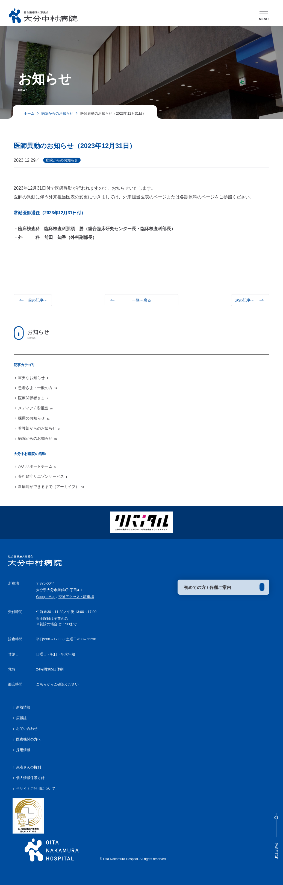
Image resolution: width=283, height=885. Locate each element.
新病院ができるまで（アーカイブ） (51, 486)
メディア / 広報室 (35, 408)
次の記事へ (244, 300)
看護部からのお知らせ (39, 428)
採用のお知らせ (33, 418)
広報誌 (21, 718)
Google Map (45, 597)
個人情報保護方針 (30, 778)
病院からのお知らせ (37, 438)
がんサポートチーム (37, 466)
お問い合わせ (26, 729)
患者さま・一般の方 (37, 388)
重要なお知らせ (33, 377)
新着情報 (23, 707)
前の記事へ (37, 300)
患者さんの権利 (28, 767)
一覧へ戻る (141, 300)
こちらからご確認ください (57, 684)
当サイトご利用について (35, 788)
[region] (141, 398)
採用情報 (23, 750)
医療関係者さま (33, 398)
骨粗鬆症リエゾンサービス (42, 476)
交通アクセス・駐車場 (76, 597)
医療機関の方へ (28, 739)
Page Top (276, 836)
